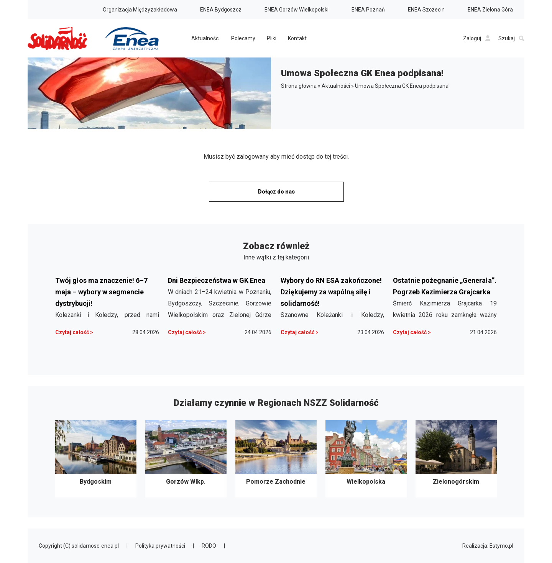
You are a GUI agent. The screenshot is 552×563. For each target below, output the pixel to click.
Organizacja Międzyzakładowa (140, 10)
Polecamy (243, 38)
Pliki (271, 38)
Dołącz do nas (276, 192)
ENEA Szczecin (426, 10)
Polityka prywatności (160, 546)
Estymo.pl (501, 546)
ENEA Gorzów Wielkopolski (296, 10)
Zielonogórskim (456, 458)
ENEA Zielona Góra (490, 10)
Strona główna (299, 86)
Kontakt (297, 38)
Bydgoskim (95, 458)
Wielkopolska (366, 458)
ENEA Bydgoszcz (221, 10)
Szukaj (511, 38)
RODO (209, 546)
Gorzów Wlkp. (186, 458)
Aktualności (205, 38)
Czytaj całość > (74, 332)
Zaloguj (477, 38)
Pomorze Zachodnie (276, 458)
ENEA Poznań (368, 10)
